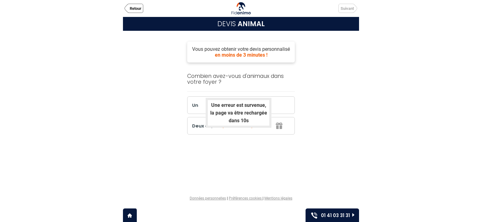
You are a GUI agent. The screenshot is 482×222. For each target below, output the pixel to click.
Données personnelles (208, 198)
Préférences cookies (246, 198)
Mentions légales (278, 198)
